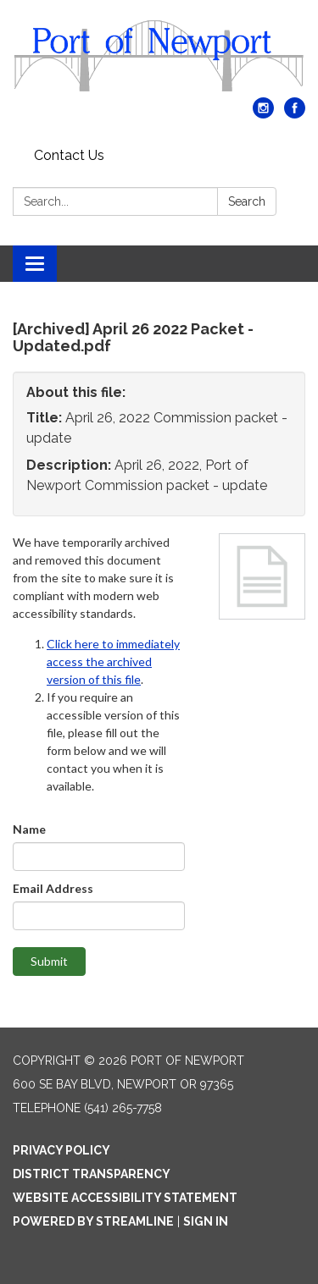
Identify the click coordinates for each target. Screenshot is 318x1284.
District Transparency (91, 1174)
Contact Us (69, 155)
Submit (49, 961)
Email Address (53, 888)
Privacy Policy (61, 1150)
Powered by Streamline (93, 1221)
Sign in (205, 1221)
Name (29, 829)
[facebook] (294, 114)
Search (246, 201)
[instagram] (263, 114)
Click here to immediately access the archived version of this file (113, 661)
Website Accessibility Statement (125, 1197)
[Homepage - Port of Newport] (159, 57)
